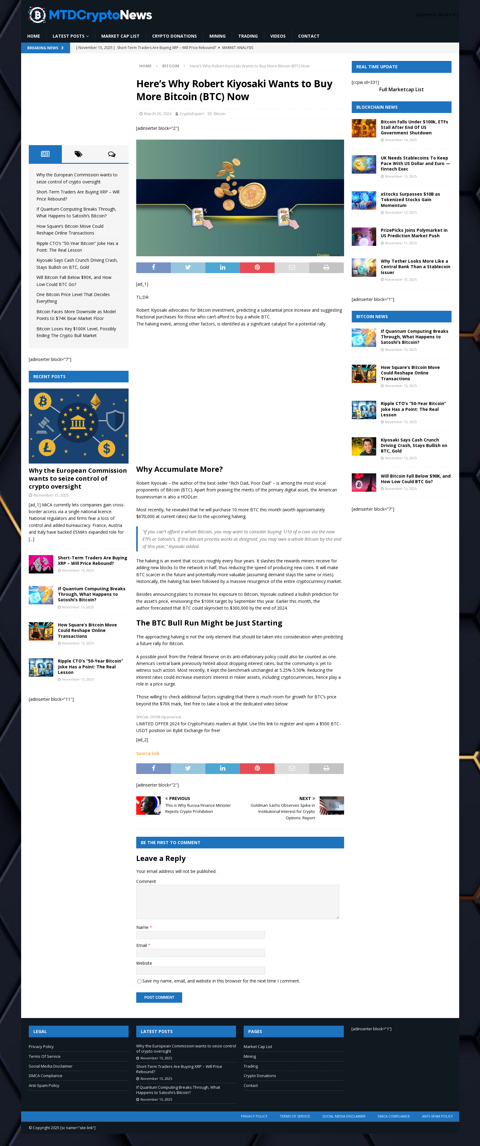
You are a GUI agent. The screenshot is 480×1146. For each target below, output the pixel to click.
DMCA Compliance (45, 1075)
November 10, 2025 (401, 279)
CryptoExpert (192, 113)
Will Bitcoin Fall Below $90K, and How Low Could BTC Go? (416, 478)
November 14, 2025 (401, 139)
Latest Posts (68, 36)
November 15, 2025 (51, 495)
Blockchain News (377, 107)
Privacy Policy (41, 1046)
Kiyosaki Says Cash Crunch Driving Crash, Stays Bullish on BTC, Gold (414, 445)
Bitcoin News (372, 316)
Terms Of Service (45, 1056)
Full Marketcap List (401, 89)
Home (33, 36)
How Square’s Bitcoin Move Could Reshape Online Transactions (87, 630)
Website (144, 963)
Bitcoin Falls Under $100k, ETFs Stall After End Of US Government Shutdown (414, 127)
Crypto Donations (174, 36)
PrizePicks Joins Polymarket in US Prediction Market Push (414, 233)
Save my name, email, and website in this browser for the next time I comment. (221, 981)
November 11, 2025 (401, 243)
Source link (147, 753)
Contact (309, 36)
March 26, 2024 (157, 113)
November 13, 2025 (401, 176)
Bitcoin (220, 113)
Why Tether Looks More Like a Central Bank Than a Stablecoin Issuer (415, 266)
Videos (278, 36)
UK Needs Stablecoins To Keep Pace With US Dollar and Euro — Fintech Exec (415, 163)
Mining (217, 36)
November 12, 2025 (401, 212)
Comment (146, 881)
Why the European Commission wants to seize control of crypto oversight (78, 478)
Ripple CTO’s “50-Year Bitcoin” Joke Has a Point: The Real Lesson (90, 666)
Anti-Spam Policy (44, 1085)
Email (142, 945)
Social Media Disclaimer (51, 1066)
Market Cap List (120, 36)
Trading (248, 36)
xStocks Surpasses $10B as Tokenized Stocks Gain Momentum (410, 199)
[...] (31, 539)
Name (143, 927)
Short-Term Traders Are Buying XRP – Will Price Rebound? (92, 560)
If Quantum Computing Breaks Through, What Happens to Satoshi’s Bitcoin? (92, 594)
